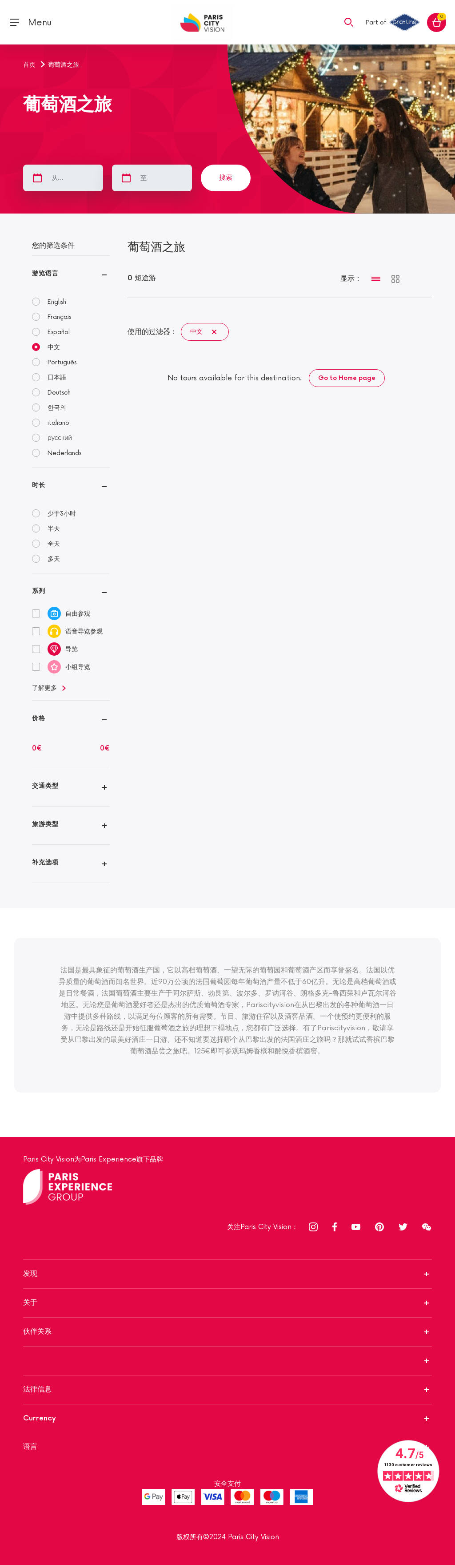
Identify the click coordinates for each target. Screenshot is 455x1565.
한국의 (57, 407)
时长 (38, 485)
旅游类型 (45, 824)
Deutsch (59, 392)
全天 (54, 544)
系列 (38, 591)
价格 (38, 718)
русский (60, 438)
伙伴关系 (37, 1331)
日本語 (57, 377)
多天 (54, 559)
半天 (54, 528)
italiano (58, 423)
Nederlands (64, 453)
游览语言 (45, 273)
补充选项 (45, 862)
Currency (39, 1418)
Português (62, 362)
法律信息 (37, 1389)
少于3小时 (62, 513)
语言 (30, 1447)
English (57, 302)
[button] (348, 21)
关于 (30, 1303)
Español (59, 332)
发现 (30, 1274)
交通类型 (45, 786)
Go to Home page (346, 378)
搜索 (225, 177)
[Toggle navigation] (30, 22)
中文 (54, 347)
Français (59, 317)
